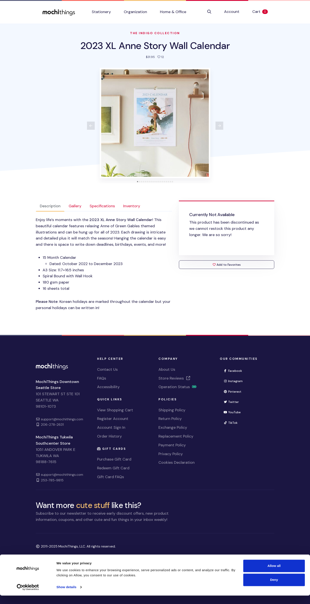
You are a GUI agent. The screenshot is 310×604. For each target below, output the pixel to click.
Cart (263, 11)
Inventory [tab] (131, 206)
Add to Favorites (227, 265)
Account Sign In (111, 427)
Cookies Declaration (176, 462)
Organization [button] (135, 11)
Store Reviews (174, 378)
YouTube (232, 412)
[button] (209, 12)
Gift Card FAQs (110, 476)
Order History (109, 436)
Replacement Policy (175, 436)
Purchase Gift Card (114, 459)
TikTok (230, 423)
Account (231, 11)
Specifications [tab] (102, 206)
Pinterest (232, 392)
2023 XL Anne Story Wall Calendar (155, 45)
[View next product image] (219, 126)
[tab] (137, 181)
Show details (66, 595)
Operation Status (177, 386)
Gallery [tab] (75, 206)
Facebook (232, 371)
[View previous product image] (91, 126)
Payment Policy (172, 445)
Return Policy (170, 418)
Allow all (274, 574)
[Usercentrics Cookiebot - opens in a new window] (28, 595)
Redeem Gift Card (113, 468)
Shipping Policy (171, 410)
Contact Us (107, 369)
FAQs (101, 378)
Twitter (231, 402)
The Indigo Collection (155, 33)
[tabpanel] (104, 264)
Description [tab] (50, 206)
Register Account (112, 418)
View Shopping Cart (115, 410)
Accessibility (108, 386)
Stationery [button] (101, 11)
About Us (166, 369)
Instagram (233, 381)
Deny (274, 588)
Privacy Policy (170, 453)
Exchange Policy (172, 427)
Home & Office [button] (173, 11)
